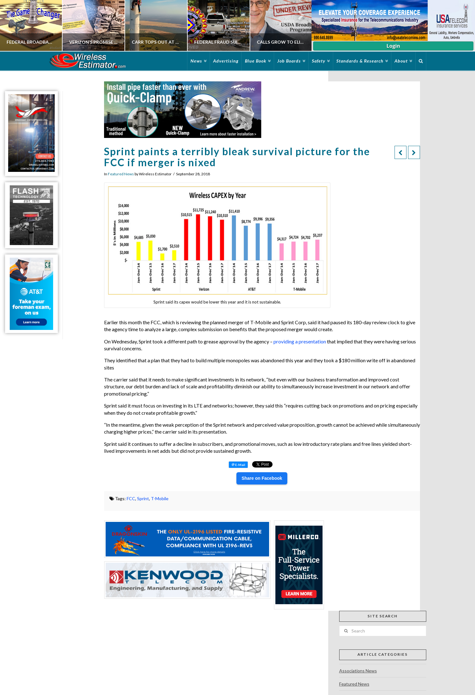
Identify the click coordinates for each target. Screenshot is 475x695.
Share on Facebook (261, 478)
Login (393, 45)
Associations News (358, 670)
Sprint (143, 498)
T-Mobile (159, 498)
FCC (131, 498)
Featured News (121, 174)
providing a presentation (299, 341)
